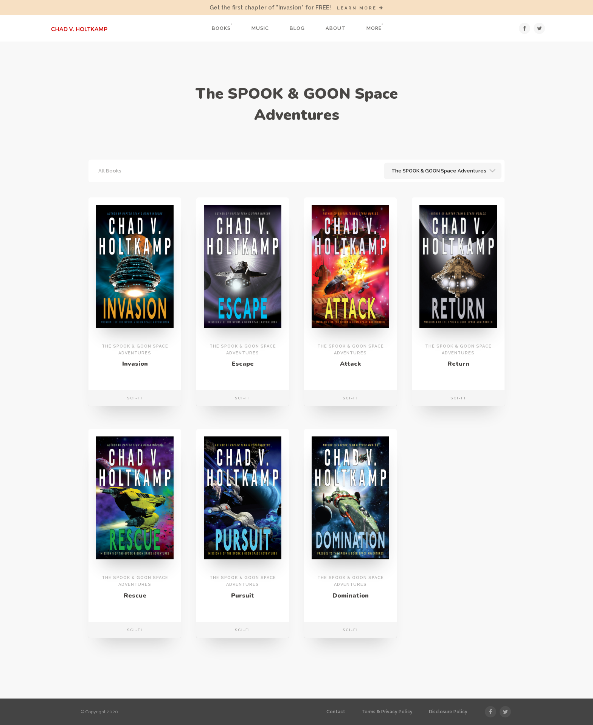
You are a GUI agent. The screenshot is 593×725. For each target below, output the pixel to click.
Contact (335, 711)
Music (260, 28)
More (374, 28)
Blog (297, 28)
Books (221, 28)
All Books (109, 171)
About (336, 28)
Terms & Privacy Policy (387, 711)
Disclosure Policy (448, 711)
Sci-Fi (135, 398)
